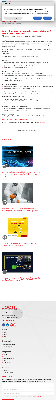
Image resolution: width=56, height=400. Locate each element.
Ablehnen (37, 18)
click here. (42, 122)
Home (3, 23)
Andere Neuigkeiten (36, 36)
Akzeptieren (47, 18)
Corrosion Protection (9, 358)
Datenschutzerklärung (38, 396)
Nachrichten (8, 23)
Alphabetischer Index (9, 344)
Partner (6, 334)
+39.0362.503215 (10, 320)
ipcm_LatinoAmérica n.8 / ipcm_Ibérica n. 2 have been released (17, 23)
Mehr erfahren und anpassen (12, 18)
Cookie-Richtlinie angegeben (36, 9)
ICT (5, 356)
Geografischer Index (9, 348)
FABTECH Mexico (9, 372)
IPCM (5, 354)
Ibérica (5, 360)
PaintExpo (6, 370)
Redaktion (19, 36)
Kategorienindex (8, 346)
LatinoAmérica (7, 362)
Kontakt (6, 336)
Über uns (6, 332)
